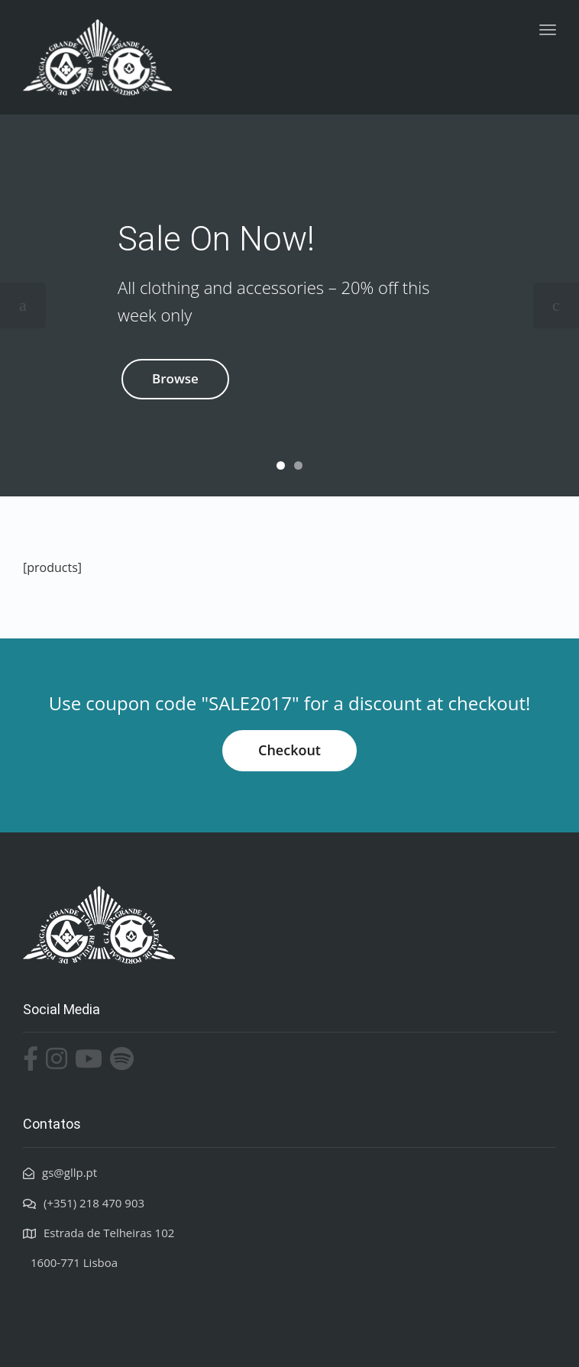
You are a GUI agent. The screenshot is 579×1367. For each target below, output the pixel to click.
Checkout (289, 750)
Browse (175, 378)
